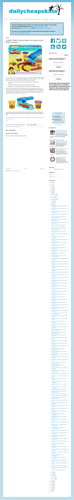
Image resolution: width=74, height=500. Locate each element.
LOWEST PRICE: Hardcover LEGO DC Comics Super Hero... (58, 330)
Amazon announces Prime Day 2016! (58, 226)
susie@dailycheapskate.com (58, 169)
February (53, 477)
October (53, 197)
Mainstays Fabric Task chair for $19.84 (58, 389)
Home (6, 19)
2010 (51, 489)
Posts (51, 174)
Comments (52, 176)
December (53, 194)
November (53, 196)
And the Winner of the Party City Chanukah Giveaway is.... (62, 149)
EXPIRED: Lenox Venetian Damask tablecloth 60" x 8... (58, 349)
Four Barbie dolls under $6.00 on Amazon (59, 393)
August (52, 201)
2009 (51, 491)
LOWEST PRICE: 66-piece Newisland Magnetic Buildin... (58, 398)
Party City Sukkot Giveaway (61, 157)
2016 (51, 192)
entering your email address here (39, 26)
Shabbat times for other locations (58, 123)
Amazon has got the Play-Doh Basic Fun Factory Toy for (19, 77)
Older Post (42, 168)
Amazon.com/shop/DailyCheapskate (20, 33)
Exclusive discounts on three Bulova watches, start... (58, 245)
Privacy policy (45, 19)
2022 (51, 182)
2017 (51, 191)
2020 (51, 186)
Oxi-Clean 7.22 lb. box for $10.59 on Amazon (59, 395)
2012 (51, 486)
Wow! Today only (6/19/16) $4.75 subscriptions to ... (57, 455)
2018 (51, 189)
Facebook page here (26, 28)
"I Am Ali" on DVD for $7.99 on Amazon (58, 470)
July (52, 202)
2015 (51, 481)
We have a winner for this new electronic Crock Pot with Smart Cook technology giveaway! (62, 131)
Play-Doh (17, 126)
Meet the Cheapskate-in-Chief (16, 19)
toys (20, 126)
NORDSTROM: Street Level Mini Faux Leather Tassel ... (58, 371)
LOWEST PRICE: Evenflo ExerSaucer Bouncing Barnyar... (58, 333)
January (53, 478)
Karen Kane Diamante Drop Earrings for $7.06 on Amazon (58, 229)
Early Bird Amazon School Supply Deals (58, 465)
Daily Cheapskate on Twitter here (43, 28)
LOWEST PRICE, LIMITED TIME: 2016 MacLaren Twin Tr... (58, 217)
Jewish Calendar (58, 124)
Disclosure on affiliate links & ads (32, 19)
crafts (14, 126)
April (52, 473)
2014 (51, 482)
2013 (51, 484)
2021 (51, 184)
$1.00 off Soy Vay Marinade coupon (58, 225)
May (52, 472)
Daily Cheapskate (13, 124)
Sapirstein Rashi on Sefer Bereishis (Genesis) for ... (58, 414)
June (52, 204)
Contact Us (52, 19)
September (53, 199)
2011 (51, 487)
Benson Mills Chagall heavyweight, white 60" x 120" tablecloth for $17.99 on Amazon (62, 141)
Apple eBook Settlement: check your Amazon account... (58, 365)
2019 (51, 187)
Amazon (11, 126)
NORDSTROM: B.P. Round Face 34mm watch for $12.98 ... (58, 392)
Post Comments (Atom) (15, 170)
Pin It (7, 121)
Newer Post (8, 168)
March (52, 475)
